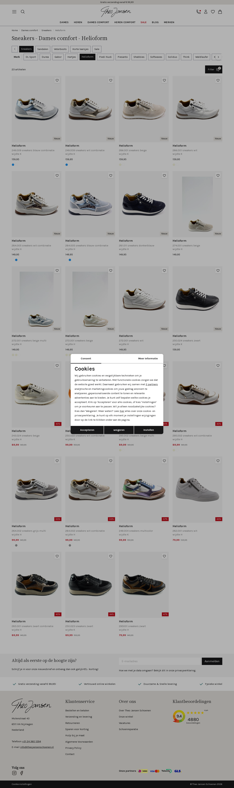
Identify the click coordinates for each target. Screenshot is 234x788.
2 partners (152, 384)
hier (122, 411)
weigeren (118, 429)
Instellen (148, 429)
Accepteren (87, 429)
